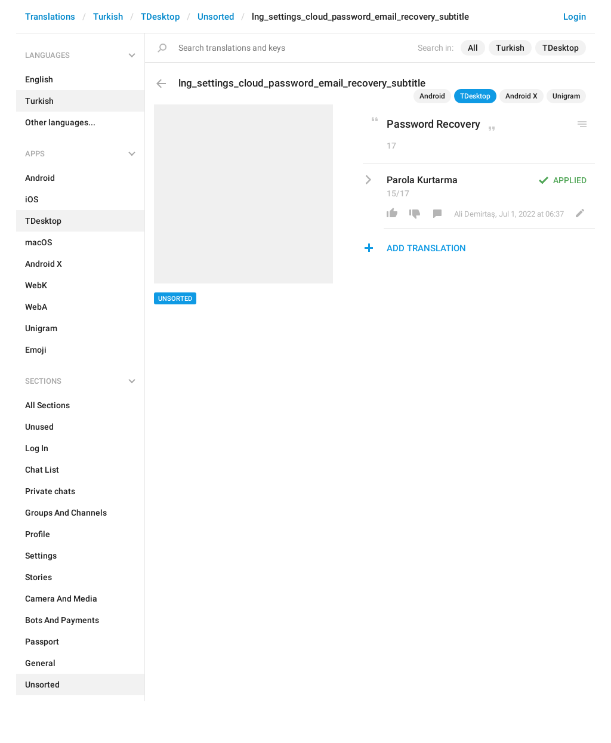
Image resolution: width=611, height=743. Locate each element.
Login (574, 16)
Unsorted (216, 16)
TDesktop (160, 16)
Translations (50, 16)
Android (432, 96)
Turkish (108, 16)
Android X (521, 96)
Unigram (566, 96)
